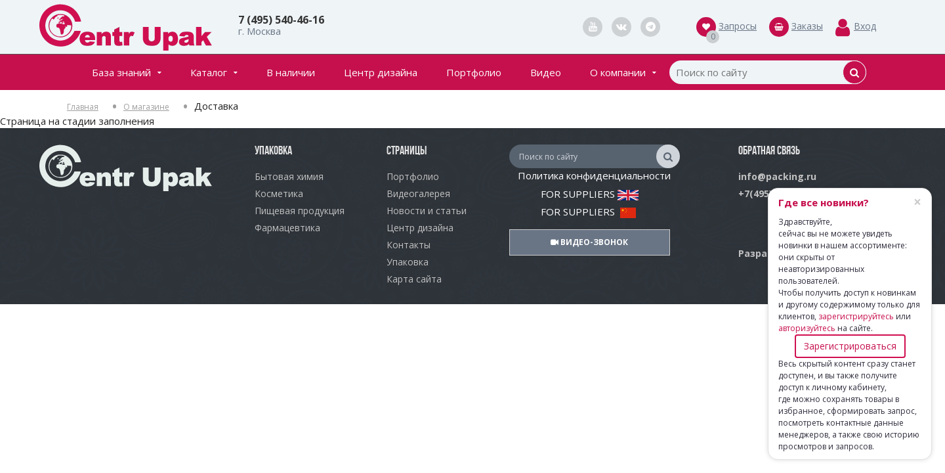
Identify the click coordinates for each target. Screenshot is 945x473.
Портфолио (473, 72)
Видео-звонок (589, 242)
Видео (545, 72)
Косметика (279, 193)
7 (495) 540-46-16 (281, 20)
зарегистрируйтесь (856, 316)
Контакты (408, 244)
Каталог (214, 72)
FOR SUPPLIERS (590, 193)
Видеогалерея (418, 193)
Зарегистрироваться (850, 346)
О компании (623, 72)
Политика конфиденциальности (594, 175)
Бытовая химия (289, 176)
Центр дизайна (380, 72)
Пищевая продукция (300, 210)
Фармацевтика (287, 227)
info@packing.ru (777, 176)
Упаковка (408, 262)
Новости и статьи (427, 210)
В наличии (290, 72)
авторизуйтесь (806, 328)
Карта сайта (414, 279)
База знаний (126, 72)
